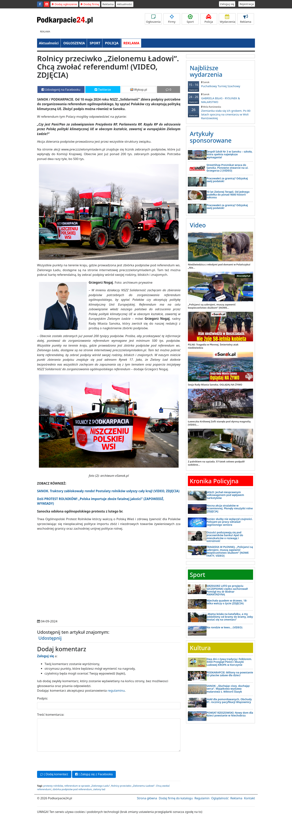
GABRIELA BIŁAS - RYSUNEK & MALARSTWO (220, 98)
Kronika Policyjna (214, 481)
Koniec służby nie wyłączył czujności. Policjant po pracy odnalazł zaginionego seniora (230, 521)
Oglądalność (219, 798)
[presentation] (65, 760)
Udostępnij (50, 638)
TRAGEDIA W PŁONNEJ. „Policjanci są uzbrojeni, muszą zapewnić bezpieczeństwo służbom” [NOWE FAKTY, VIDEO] (230, 551)
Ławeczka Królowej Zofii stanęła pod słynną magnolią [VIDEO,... (219, 423)
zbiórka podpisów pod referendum (72, 789)
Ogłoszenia (153, 18)
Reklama (108, 4)
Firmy (171, 18)
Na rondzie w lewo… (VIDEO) (224, 627)
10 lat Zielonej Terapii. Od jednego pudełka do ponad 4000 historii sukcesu (228, 194)
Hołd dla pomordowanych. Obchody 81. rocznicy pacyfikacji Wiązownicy (229, 700)
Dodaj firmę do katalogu (176, 798)
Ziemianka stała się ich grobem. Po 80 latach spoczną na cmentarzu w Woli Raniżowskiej (220, 112)
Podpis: (42, 698)
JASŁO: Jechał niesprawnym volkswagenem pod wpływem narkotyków (225, 495)
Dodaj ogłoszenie (64, 4)
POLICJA (111, 43)
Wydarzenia (227, 18)
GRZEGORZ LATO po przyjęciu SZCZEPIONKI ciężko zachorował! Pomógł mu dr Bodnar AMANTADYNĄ (227, 590)
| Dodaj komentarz (54, 774)
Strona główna (147, 798)
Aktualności (124, 4)
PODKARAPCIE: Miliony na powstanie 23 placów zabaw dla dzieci (230, 674)
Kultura (200, 648)
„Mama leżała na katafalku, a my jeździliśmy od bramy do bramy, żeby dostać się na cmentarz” (230, 616)
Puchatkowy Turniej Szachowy (220, 84)
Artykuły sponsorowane (210, 137)
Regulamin (202, 798)
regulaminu (116, 690)
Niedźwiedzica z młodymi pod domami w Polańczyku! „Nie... (219, 266)
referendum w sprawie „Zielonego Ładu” (87, 785)
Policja (208, 18)
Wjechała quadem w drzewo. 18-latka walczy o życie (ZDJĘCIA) (227, 602)
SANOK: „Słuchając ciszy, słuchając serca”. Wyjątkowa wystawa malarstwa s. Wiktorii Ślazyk (228, 688)
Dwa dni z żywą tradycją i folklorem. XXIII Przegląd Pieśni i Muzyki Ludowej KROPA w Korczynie (229, 662)
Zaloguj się (227, 4)
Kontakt (249, 798)
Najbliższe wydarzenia (206, 71)
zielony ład (99, 789)
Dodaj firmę (89, 4)
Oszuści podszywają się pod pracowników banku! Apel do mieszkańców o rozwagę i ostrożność (225, 537)
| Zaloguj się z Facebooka (93, 774)
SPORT (95, 43)
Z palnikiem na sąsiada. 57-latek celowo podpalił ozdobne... (216, 463)
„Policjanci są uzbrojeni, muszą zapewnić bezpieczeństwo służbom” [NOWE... (212, 306)
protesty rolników (53, 785)
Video (198, 225)
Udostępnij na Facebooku (61, 90)
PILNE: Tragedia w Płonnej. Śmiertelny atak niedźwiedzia (213, 346)
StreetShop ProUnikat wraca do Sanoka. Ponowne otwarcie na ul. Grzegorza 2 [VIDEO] (227, 167)
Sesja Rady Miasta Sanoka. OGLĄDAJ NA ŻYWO (215, 384)
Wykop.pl (138, 90)
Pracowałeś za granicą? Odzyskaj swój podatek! (227, 180)
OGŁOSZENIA (74, 43)
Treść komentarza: (50, 714)
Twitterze (103, 90)
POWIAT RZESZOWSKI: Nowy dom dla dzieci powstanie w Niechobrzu (230, 714)
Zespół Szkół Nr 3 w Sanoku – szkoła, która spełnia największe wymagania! (230, 154)
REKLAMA (131, 43)
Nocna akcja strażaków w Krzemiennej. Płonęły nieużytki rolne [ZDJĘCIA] (230, 508)
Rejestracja (246, 4)
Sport (190, 18)
